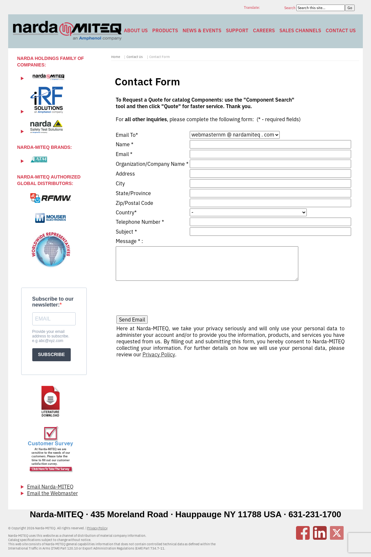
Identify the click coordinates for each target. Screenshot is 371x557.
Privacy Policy (158, 354)
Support (237, 30)
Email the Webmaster (52, 493)
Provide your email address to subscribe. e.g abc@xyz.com (50, 336)
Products (165, 30)
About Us (136, 30)
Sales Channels (300, 30)
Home (115, 57)
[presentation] (165, 296)
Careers (264, 30)
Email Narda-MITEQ (50, 486)
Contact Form (159, 57)
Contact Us (341, 30)
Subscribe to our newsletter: (53, 301)
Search (290, 8)
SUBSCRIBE (51, 354)
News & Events (202, 30)
